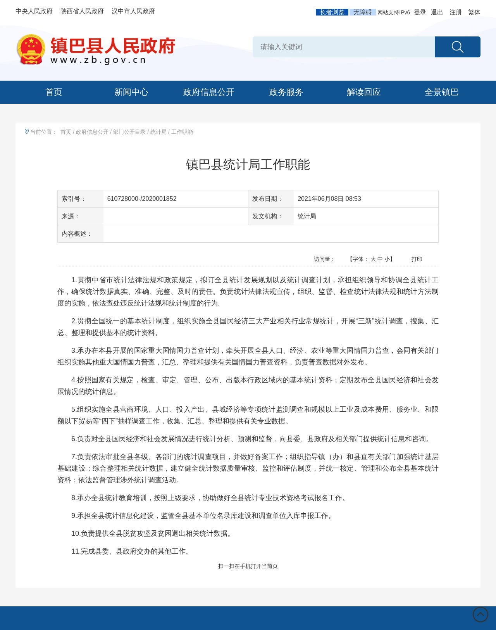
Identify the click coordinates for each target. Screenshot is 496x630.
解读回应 (364, 92)
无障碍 (362, 12)
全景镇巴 (442, 92)
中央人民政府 (34, 11)
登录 (420, 12)
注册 (456, 12)
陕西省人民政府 (82, 11)
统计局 (158, 132)
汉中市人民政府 (133, 11)
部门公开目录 (129, 132)
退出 (437, 12)
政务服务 (286, 92)
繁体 (474, 12)
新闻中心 (131, 92)
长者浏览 (332, 12)
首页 (53, 92)
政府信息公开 (208, 92)
